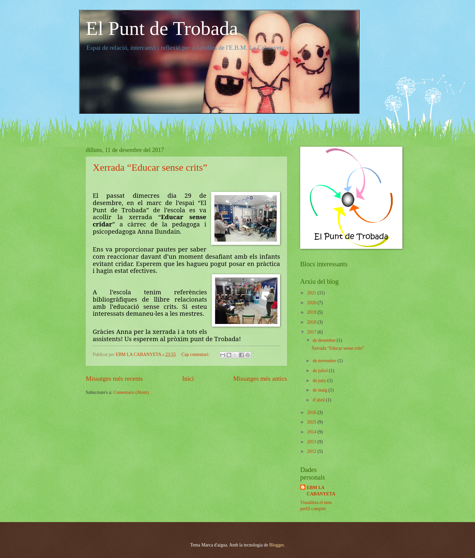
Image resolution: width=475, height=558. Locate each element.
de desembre (325, 340)
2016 (312, 412)
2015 (312, 422)
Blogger (276, 545)
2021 (312, 292)
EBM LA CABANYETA (321, 490)
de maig (321, 390)
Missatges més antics (260, 378)
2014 (312, 431)
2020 (312, 302)
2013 (312, 441)
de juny (320, 380)
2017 (312, 332)
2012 (312, 451)
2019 (312, 312)
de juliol (321, 370)
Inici (188, 378)
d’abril (319, 399)
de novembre (325, 360)
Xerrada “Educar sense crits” (150, 167)
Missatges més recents (114, 378)
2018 (312, 322)
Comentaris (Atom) (131, 392)
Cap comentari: (195, 354)
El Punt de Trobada (162, 28)
